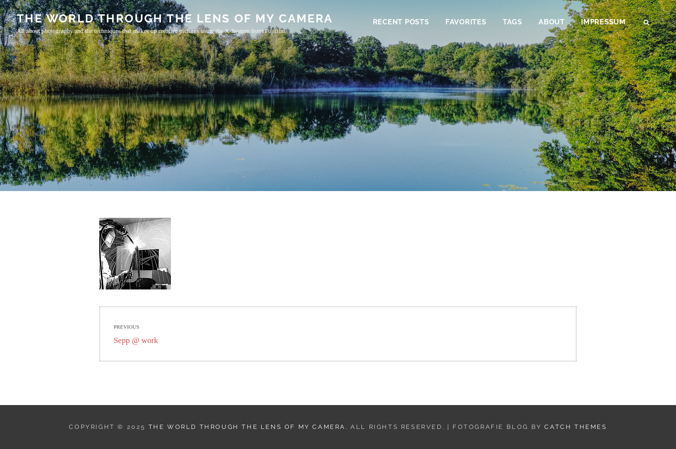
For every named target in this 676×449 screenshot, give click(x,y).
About (552, 22)
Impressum (603, 22)
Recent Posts (401, 22)
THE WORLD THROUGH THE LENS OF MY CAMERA (175, 18)
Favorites (465, 22)
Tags (512, 22)
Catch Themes (575, 426)
